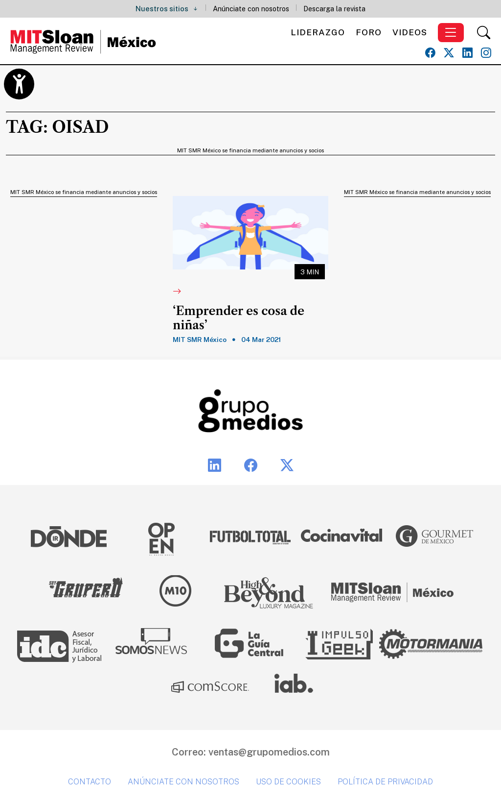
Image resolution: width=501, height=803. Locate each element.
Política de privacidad (385, 781)
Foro (369, 32)
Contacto (89, 781)
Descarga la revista (334, 8)
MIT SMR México (200, 339)
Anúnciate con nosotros (251, 8)
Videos (409, 32)
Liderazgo (318, 32)
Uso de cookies (288, 781)
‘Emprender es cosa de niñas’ (238, 318)
